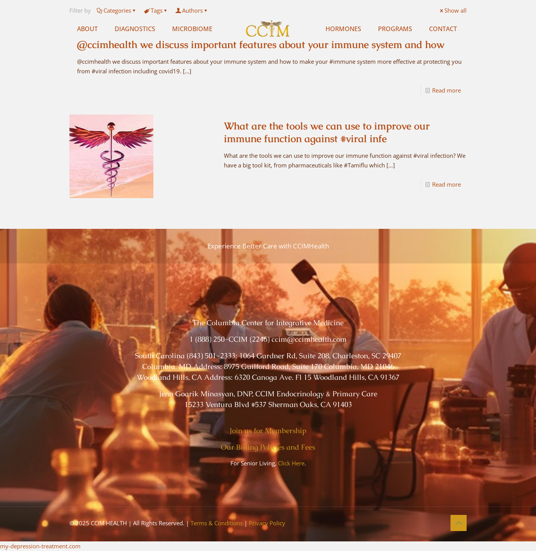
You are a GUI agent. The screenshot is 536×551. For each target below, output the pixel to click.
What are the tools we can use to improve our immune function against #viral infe (327, 132)
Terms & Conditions (217, 523)
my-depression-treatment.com (40, 546)
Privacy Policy (267, 523)
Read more (446, 90)
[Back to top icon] (459, 523)
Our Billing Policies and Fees (268, 447)
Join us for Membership (268, 430)
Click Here (291, 463)
